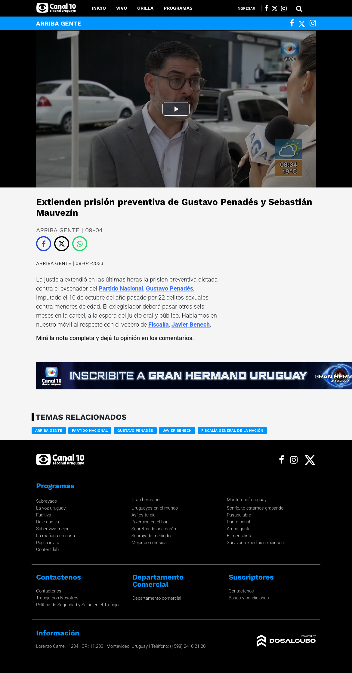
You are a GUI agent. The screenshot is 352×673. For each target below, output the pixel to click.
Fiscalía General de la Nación (232, 430)
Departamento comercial (156, 598)
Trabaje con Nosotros (57, 598)
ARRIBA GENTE (54, 263)
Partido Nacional (121, 288)
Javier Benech (190, 324)
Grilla (145, 8)
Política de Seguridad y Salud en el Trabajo (77, 605)
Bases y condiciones (249, 598)
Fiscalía (158, 324)
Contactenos (48, 591)
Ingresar (245, 8)
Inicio (99, 8)
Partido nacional (90, 430)
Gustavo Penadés (169, 288)
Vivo (121, 8)
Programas (178, 8)
